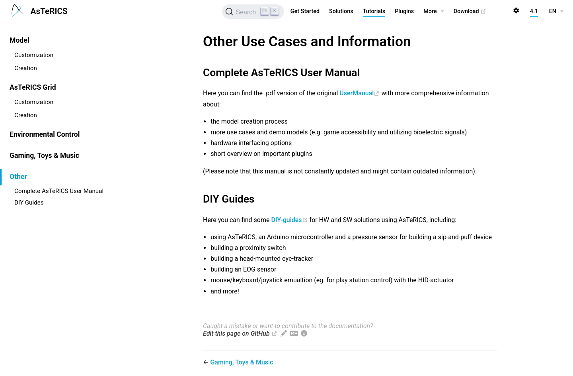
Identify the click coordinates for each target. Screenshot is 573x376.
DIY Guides (29, 202)
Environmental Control (45, 134)
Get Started (305, 11)
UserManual (360, 93)
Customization (33, 55)
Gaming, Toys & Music (44, 155)
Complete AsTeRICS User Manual (58, 191)
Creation (25, 68)
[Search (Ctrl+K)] (253, 11)
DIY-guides (290, 220)
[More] (433, 11)
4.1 (534, 11)
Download (470, 11)
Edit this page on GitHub (236, 333)
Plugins (404, 11)
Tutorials (374, 11)
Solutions (341, 11)
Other (18, 177)
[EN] (556, 11)
